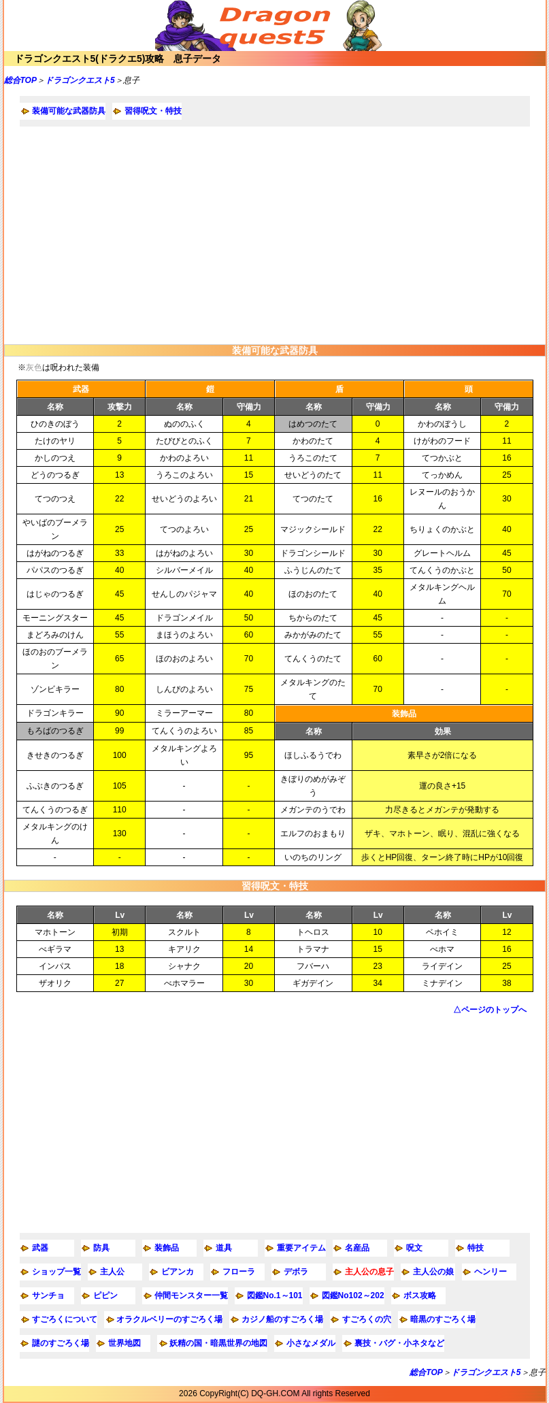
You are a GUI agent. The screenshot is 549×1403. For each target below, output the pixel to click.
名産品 (357, 1248)
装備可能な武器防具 (68, 111)
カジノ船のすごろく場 (282, 1319)
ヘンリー (490, 1271)
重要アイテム (301, 1248)
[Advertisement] (274, 235)
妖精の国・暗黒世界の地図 (218, 1343)
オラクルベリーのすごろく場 (169, 1319)
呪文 (414, 1248)
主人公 (112, 1271)
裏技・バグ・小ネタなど (399, 1343)
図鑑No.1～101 (275, 1295)
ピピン (105, 1295)
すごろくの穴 (366, 1319)
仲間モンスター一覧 (191, 1295)
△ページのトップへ (490, 1009)
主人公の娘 (433, 1271)
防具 (101, 1248)
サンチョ (48, 1295)
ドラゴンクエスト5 (80, 80)
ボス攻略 (419, 1295)
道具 (224, 1248)
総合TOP (20, 80)
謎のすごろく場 (60, 1343)
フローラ (238, 1271)
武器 (40, 1248)
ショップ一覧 (56, 1271)
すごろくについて (64, 1319)
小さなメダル (310, 1343)
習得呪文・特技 (153, 111)
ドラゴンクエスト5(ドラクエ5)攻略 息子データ (118, 58)
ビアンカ (177, 1271)
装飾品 (166, 1248)
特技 (475, 1248)
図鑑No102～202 (353, 1295)
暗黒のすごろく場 (443, 1319)
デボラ (296, 1271)
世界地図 (124, 1343)
